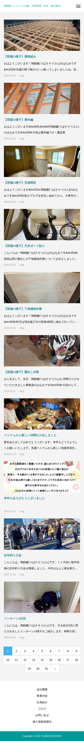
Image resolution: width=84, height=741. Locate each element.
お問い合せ (42, 715)
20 (37, 668)
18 (76, 659)
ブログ (42, 708)
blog (22, 76)
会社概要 (42, 689)
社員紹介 (42, 702)
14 (42, 659)
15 (50, 659)
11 (16, 659)
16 (59, 659)
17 (67, 659)
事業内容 (42, 695)
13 (33, 659)
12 (25, 659)
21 (46, 668)
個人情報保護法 (42, 721)
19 (29, 668)
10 (7, 659)
